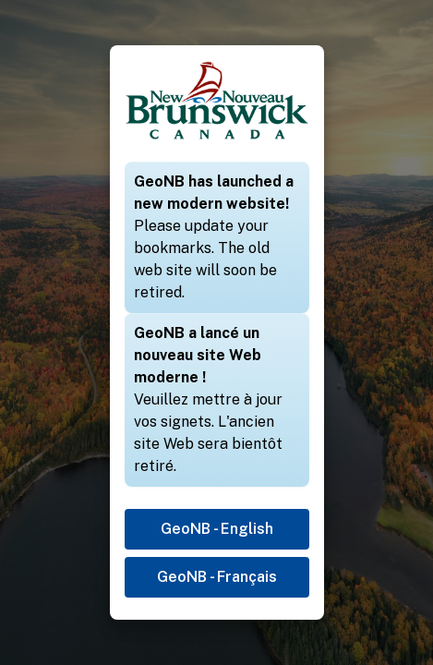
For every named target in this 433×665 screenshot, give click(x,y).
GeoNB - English (217, 529)
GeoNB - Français (217, 577)
